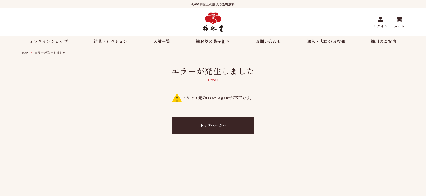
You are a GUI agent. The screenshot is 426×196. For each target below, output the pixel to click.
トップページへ (213, 125)
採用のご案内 (383, 41)
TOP (24, 52)
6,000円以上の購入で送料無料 (213, 4)
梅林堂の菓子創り (213, 41)
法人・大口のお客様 (326, 41)
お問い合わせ (268, 41)
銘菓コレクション (110, 41)
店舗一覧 (161, 41)
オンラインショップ (48, 41)
